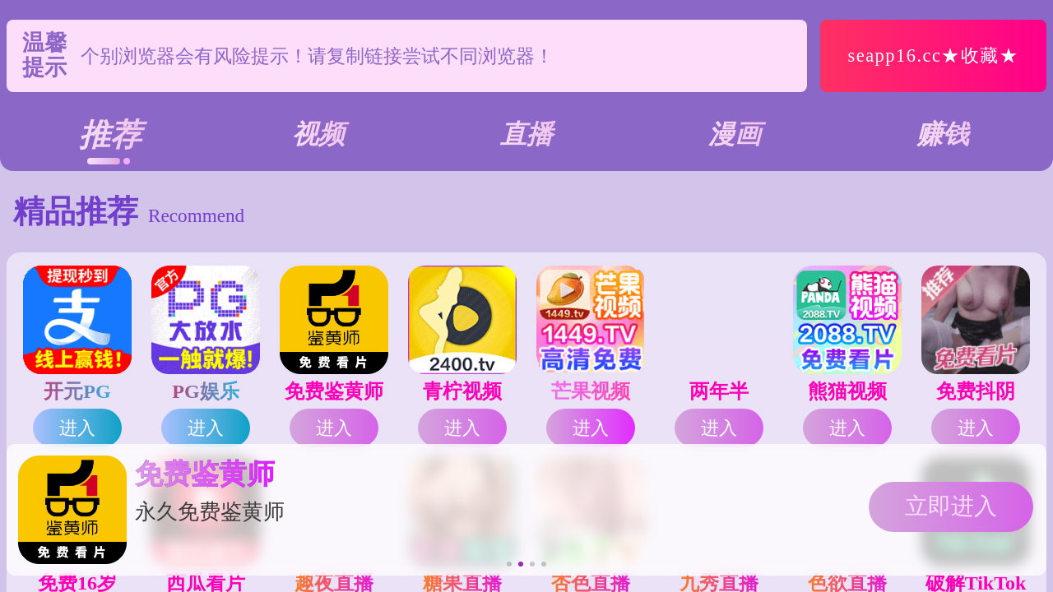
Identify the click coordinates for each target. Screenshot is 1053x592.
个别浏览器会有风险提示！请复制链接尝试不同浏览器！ (317, 56)
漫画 (734, 134)
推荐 (110, 135)
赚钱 (942, 134)
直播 (526, 134)
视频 (318, 134)
